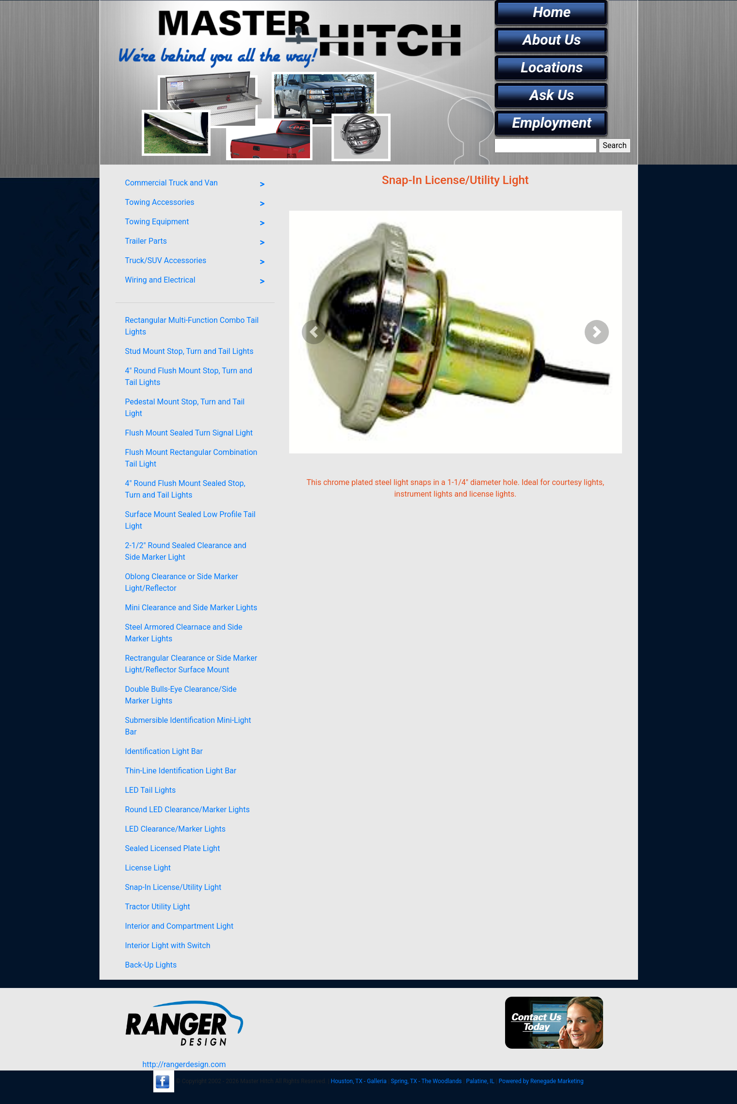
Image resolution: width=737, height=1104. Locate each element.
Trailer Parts (197, 242)
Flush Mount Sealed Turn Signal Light (189, 432)
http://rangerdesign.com (184, 1064)
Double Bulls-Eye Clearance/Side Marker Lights (181, 695)
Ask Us (552, 94)
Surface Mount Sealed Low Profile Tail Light (190, 520)
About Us (552, 39)
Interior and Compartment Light (179, 926)
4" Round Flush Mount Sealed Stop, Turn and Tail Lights (185, 489)
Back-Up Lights (151, 965)
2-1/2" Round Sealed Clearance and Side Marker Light (185, 551)
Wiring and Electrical (197, 281)
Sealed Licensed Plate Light (172, 848)
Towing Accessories (197, 204)
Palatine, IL (480, 1081)
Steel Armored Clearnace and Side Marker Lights (184, 632)
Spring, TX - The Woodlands (426, 1081)
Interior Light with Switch (168, 945)
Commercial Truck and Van (197, 184)
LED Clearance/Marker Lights (175, 829)
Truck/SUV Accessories (197, 262)
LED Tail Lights (150, 790)
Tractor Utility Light (157, 906)
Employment (552, 122)
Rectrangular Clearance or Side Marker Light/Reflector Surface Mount (191, 663)
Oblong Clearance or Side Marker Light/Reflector (181, 582)
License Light (148, 867)
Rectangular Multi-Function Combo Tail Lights (192, 326)
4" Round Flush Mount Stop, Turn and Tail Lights (188, 376)
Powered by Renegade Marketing (541, 1081)
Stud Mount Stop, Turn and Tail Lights (189, 351)
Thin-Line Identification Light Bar (181, 770)
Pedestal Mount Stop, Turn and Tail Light (185, 407)
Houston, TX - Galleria (359, 1081)
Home (552, 11)
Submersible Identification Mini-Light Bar (188, 726)
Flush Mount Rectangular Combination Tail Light (191, 458)
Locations (552, 67)
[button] (314, 332)
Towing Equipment (197, 223)
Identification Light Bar (164, 751)
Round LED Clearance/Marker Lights (187, 809)
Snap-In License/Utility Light (173, 887)
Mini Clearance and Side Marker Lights (191, 607)
